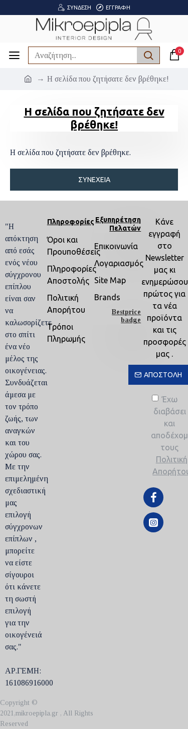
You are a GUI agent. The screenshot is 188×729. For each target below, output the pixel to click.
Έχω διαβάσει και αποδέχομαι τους (169, 436)
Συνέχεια (94, 180)
